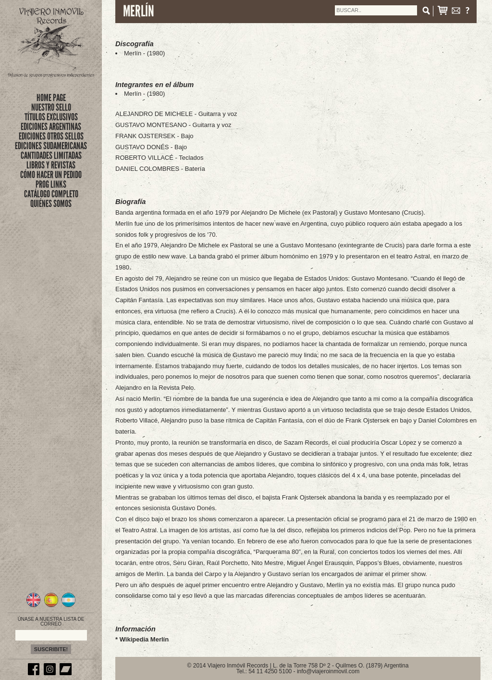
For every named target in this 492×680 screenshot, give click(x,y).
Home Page (51, 97)
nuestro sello (51, 107)
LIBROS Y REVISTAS (50, 165)
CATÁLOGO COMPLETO (51, 194)
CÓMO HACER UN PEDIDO (51, 174)
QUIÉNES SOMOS (51, 203)
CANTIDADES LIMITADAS (51, 155)
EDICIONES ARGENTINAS (51, 126)
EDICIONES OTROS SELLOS (51, 136)
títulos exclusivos (51, 117)
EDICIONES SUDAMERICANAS (51, 146)
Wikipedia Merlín (144, 639)
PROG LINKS (51, 184)
